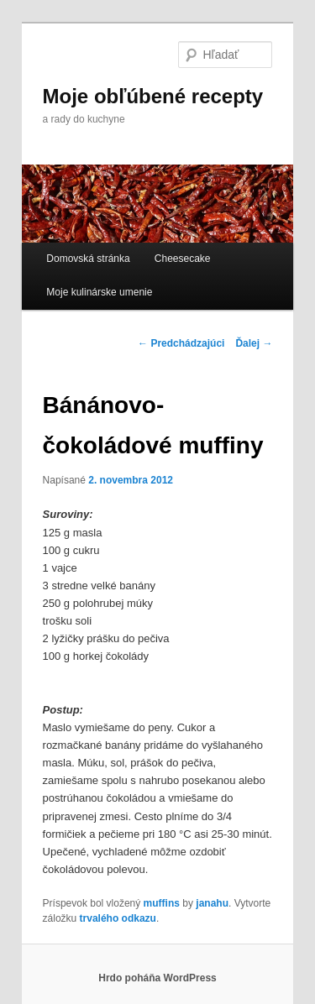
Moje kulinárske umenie (99, 292)
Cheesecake (183, 258)
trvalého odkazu (118, 918)
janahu (212, 903)
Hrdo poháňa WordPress (157, 978)
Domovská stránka (87, 258)
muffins (162, 903)
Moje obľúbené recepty (153, 96)
